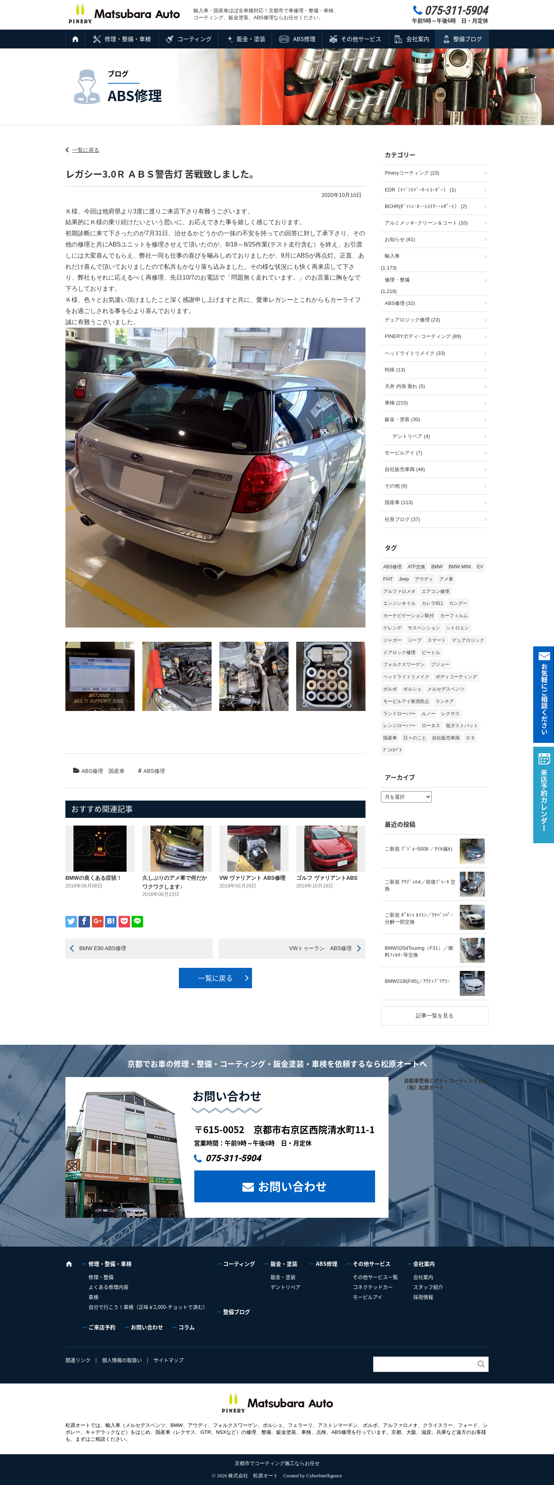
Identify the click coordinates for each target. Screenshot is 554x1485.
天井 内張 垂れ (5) (405, 386)
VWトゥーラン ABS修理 (320, 948)
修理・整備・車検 (128, 39)
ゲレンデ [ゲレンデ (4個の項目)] (392, 628)
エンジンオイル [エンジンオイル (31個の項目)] (399, 603)
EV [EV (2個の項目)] (480, 566)
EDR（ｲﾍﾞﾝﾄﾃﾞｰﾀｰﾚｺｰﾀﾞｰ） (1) (420, 190)
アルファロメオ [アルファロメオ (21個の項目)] (399, 591)
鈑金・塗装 (251, 39)
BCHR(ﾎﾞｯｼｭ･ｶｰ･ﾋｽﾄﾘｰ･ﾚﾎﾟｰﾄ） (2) (426, 206)
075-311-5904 (233, 1158)
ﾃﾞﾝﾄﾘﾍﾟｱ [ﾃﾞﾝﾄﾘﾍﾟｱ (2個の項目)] (392, 750)
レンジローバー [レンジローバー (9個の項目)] (399, 725)
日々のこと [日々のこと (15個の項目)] (414, 738)
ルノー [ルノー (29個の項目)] (429, 713)
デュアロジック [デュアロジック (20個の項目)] (468, 640)
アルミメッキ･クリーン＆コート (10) (426, 223)
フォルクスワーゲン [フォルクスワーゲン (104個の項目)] (404, 664)
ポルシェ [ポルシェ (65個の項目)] (412, 689)
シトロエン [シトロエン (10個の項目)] (457, 628)
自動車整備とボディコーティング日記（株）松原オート (446, 1084)
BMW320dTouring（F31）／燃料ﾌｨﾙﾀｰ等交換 (419, 951)
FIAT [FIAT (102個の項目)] (388, 579)
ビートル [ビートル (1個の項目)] (431, 652)
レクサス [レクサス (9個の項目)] (450, 713)
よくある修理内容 (108, 1286)
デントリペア (285, 1286)
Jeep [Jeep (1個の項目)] (404, 579)
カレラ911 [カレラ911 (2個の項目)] (432, 603)
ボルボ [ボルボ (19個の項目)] (390, 689)
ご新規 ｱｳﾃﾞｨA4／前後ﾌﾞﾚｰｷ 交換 (420, 885)
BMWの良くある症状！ (93, 878)
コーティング (194, 39)
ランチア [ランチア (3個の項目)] (445, 701)
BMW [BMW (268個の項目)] (436, 566)
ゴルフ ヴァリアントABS (326, 878)
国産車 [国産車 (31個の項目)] (390, 738)
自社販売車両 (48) (405, 469)
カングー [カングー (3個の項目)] (458, 603)
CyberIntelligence (324, 1475)
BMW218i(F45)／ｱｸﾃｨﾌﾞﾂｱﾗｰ (417, 981)
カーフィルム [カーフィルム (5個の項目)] (454, 615)
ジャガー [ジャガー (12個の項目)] (392, 640)
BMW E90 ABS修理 (102, 948)
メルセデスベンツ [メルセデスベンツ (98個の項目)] (445, 689)
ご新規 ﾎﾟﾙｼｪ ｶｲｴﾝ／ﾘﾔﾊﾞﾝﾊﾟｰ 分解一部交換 (419, 918)
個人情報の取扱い (122, 1359)
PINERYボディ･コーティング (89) (423, 336)
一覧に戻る (85, 150)
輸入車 (392, 256)
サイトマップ (169, 1359)
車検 (93, 1296)
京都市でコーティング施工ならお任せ (277, 1463)
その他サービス (361, 39)
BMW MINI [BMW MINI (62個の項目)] (460, 566)
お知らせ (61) (400, 239)
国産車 (116, 771)
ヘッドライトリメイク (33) (415, 353)
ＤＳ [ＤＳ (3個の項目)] (470, 738)
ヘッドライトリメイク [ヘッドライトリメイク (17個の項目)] (406, 676)
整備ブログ (467, 39)
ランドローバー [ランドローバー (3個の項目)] (399, 713)
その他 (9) (396, 486)
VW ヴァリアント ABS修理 (252, 878)
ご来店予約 (101, 1327)
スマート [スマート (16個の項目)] (436, 640)
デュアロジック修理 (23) (412, 320)
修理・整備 (397, 280)
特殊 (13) (395, 370)
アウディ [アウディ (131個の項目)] (424, 579)
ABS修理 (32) (400, 303)
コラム (187, 1327)
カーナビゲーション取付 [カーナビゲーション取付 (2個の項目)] (408, 615)
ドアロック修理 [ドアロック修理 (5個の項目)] (399, 652)
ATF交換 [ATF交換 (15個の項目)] (417, 566)
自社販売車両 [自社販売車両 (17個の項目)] (446, 738)
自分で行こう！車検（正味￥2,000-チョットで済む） (148, 1306)
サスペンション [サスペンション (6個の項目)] (424, 628)
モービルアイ (367, 1296)
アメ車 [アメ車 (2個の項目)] (446, 579)
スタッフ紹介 (428, 1286)
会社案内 (417, 39)
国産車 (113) (399, 502)
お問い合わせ (292, 1186)
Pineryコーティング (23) (412, 173)
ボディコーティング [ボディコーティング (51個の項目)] (456, 676)
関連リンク (77, 1359)
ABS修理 (304, 39)
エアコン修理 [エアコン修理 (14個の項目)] (435, 591)
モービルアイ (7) (403, 453)
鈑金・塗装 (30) (402, 419)
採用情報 (423, 1296)
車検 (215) (396, 403)
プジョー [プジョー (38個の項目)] (440, 664)
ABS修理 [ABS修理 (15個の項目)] (392, 566)
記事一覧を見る (435, 1015)
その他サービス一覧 (375, 1276)
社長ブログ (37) (402, 519)
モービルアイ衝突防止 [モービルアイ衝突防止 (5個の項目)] (406, 701)
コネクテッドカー (373, 1286)
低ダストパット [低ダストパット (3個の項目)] (462, 725)
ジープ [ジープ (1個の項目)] (415, 640)
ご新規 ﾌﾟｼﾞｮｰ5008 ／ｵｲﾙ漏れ (419, 849)
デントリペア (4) (411, 436)
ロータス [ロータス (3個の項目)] (431, 725)
